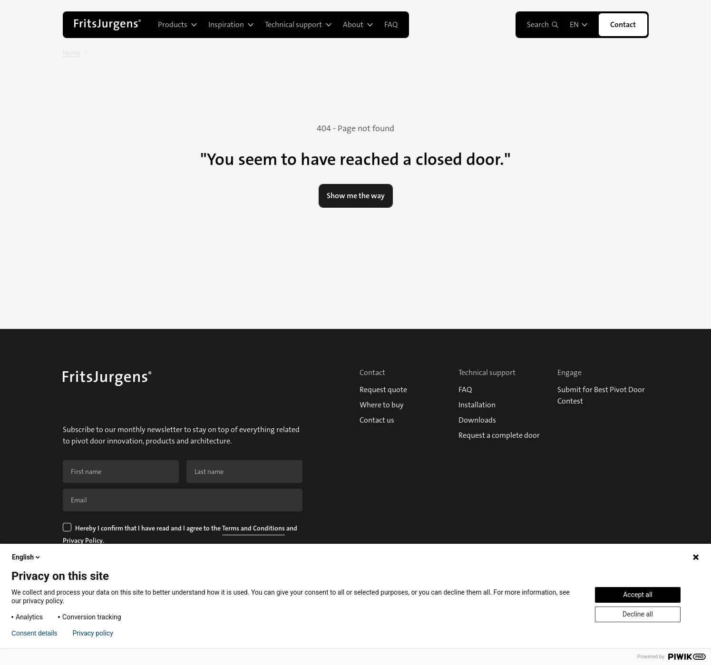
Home (71, 52)
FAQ (391, 24)
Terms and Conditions (253, 528)
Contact (623, 24)
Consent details (34, 633)
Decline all (638, 614)
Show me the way (356, 196)
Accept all (638, 594)
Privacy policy (93, 633)
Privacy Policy (83, 540)
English (26, 557)
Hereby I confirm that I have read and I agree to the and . (181, 535)
